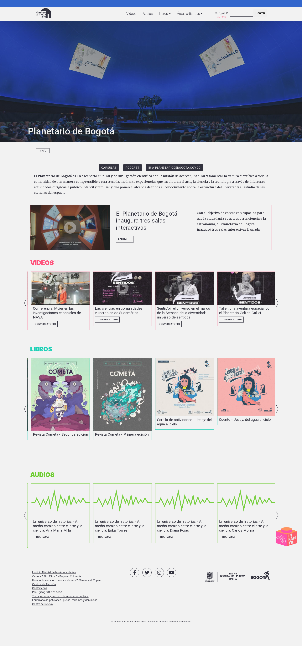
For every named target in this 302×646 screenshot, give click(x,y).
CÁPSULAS (109, 167)
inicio (42, 150)
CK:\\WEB (221, 13)
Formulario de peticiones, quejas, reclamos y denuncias (64, 613)
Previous (25, 304)
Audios (148, 14)
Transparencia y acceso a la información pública (60, 609)
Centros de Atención (44, 597)
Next (277, 304)
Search (260, 13)
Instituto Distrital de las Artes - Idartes (54, 585)
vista (151, 227)
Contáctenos (39, 601)
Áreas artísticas (188, 14)
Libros (163, 14)
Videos (131, 14)
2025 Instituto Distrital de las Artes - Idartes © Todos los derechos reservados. (151, 634)
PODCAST (132, 167)
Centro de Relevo (42, 617)
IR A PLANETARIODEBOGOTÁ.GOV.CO (174, 167)
